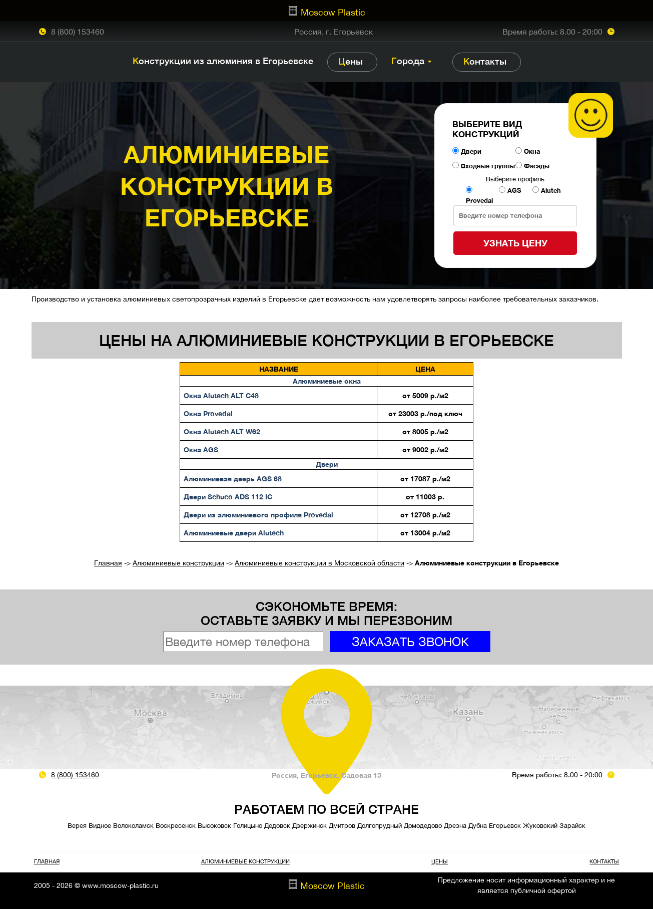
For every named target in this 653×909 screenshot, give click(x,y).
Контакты (484, 61)
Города (407, 61)
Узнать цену (515, 242)
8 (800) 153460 (77, 31)
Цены (350, 61)
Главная (108, 563)
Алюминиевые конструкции (178, 563)
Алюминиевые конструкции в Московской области (319, 563)
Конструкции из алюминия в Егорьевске (223, 61)
